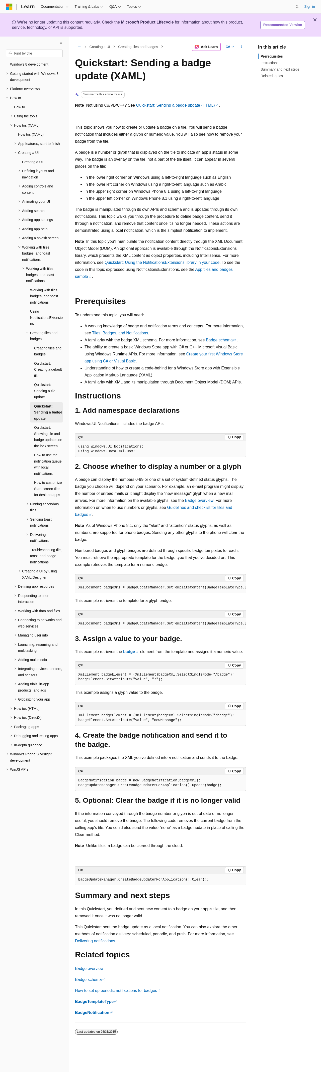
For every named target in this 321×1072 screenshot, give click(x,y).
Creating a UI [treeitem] (32, 162)
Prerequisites (272, 56)
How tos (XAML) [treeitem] (31, 134)
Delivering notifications (95, 941)
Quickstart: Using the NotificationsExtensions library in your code (162, 262)
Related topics (272, 76)
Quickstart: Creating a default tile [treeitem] (48, 369)
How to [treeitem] (19, 107)
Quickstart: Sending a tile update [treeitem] (44, 391)
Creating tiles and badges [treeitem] (47, 351)
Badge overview (199, 500)
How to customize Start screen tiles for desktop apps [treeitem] (48, 489)
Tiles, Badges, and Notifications (120, 333)
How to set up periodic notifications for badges (116, 990)
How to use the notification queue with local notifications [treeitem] (48, 464)
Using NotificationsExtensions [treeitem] (46, 317)
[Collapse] (61, 43)
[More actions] (241, 47)
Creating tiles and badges (138, 47)
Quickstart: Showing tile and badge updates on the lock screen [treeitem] (48, 436)
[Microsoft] (9, 7)
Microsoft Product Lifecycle (147, 22)
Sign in (309, 7)
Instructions (270, 63)
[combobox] (34, 54)
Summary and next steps (280, 69)
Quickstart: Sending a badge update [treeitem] (48, 412)
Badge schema (219, 340)
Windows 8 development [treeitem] (29, 64)
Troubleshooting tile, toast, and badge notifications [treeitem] (46, 556)
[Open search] (297, 6)
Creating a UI (100, 47)
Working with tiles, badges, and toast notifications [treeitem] (44, 296)
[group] (160, 587)
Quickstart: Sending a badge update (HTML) (175, 105)
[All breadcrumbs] (79, 47)
